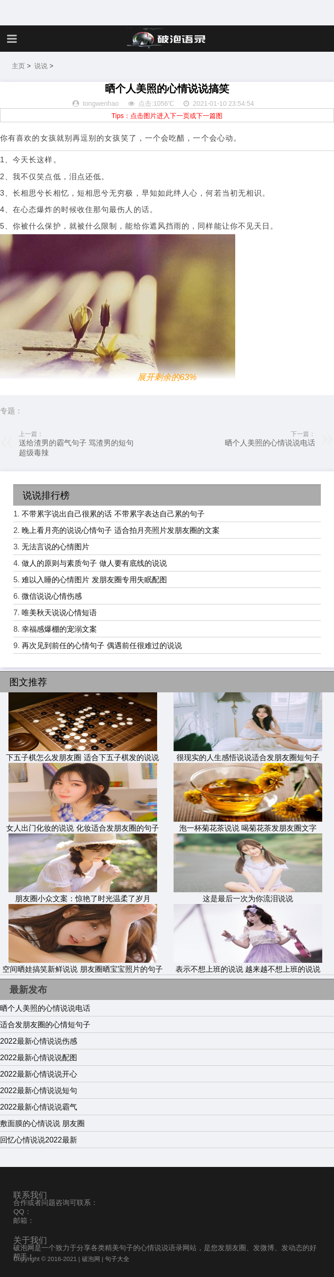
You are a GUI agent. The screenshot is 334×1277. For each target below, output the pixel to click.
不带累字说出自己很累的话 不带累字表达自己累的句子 (113, 514)
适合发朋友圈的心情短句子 (45, 1025)
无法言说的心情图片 (55, 547)
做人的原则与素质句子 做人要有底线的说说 (94, 563)
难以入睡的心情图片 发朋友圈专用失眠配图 (94, 580)
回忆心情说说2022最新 (38, 1140)
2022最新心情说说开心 (38, 1074)
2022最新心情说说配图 (38, 1058)
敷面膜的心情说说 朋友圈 (42, 1123)
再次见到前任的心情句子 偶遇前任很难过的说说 (102, 646)
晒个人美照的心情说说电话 (270, 443)
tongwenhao (101, 103)
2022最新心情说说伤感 (38, 1041)
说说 (41, 66)
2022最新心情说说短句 (38, 1091)
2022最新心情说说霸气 (38, 1107)
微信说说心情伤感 (52, 596)
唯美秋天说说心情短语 (59, 613)
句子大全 (117, 1258)
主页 (18, 66)
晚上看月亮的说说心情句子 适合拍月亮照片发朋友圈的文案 (120, 530)
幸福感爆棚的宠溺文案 (59, 629)
